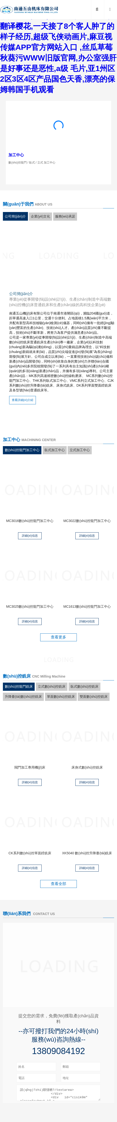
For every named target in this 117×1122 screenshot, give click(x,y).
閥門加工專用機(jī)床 (29, 767)
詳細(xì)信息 (30, 535)
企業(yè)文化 (40, 216)
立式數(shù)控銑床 (52, 686)
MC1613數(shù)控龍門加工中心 (87, 606)
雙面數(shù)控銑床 (94, 696)
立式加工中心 (80, 450)
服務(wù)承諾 (65, 216)
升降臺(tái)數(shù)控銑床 (23, 696)
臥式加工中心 (55, 450)
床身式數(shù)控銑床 (87, 767)
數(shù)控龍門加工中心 (22, 450)
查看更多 (58, 637)
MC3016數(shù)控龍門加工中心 (29, 521)
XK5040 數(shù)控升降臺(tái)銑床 (87, 853)
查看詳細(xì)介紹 (22, 400)
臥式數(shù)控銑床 (84, 686)
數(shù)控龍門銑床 (19, 686)
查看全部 (58, 884)
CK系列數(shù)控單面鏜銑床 (29, 853)
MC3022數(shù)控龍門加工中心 (87, 521)
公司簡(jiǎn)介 (15, 216)
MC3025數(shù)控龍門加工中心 (29, 606)
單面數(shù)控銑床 (61, 696)
